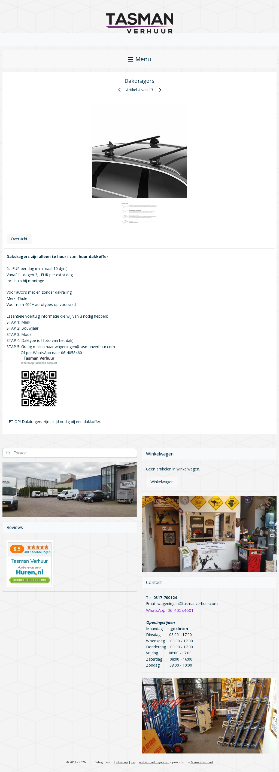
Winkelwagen (162, 481)
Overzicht (19, 238)
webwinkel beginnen (154, 762)
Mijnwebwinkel (202, 762)
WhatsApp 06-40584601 (170, 610)
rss (133, 762)
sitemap (122, 762)
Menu (139, 59)
